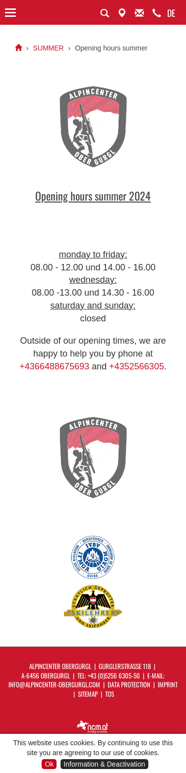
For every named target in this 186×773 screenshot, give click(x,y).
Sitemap (88, 694)
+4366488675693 (54, 366)
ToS (109, 694)
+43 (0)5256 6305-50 (114, 675)
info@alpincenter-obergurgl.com (54, 684)
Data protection (129, 684)
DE (171, 12)
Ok (49, 764)
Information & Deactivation (104, 764)
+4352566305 (136, 366)
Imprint (168, 684)
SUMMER (48, 48)
